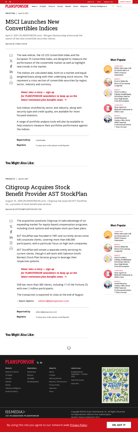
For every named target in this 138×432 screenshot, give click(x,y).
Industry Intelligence (98, 6)
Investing (10, 13)
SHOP (99, 2)
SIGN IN (122, 1)
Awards (68, 6)
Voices (51, 6)
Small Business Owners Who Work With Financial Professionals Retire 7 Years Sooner (122, 122)
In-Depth (43, 6)
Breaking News (33, 381)
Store (51, 391)
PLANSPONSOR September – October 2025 (79, 374)
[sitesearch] (125, 6)
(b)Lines (30, 375)
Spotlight (30, 378)
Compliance (118, 66)
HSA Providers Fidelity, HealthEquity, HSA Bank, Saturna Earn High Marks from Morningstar (122, 96)
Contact (52, 375)
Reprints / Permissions (58, 381)
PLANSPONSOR (32, 415)
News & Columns (12, 372)
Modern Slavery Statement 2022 (85, 417)
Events (75, 6)
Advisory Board (55, 378)
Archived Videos (11, 391)
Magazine (84, 6)
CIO (7, 415)
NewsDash (31, 372)
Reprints (66, 145)
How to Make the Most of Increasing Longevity (122, 83)
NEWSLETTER (108, 2)
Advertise (53, 388)
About (51, 372)
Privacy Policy (54, 385)
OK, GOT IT (119, 425)
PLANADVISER (16, 415)
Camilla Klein (21, 44)
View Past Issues (77, 380)
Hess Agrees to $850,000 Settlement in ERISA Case (123, 109)
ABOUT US (90, 2)
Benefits (117, 79)
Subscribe (75, 383)
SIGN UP (128, 1)
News (34, 6)
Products (10, 179)
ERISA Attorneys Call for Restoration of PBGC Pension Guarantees (122, 71)
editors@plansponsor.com (28, 209)
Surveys (60, 6)
